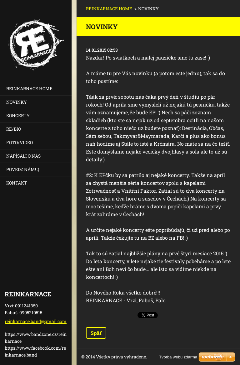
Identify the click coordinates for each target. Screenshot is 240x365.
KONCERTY (18, 115)
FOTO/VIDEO (19, 142)
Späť (96, 333)
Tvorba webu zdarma (178, 357)
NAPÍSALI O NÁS (23, 156)
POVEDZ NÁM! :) (22, 169)
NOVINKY (16, 102)
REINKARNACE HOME (29, 88)
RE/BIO (13, 129)
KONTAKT (16, 183)
